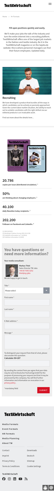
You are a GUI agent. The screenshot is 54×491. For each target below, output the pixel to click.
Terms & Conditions (11, 466)
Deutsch (30, 455)
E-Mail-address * (11, 321)
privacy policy (10, 382)
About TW (7, 443)
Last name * (9, 309)
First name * (9, 297)
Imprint (5, 455)
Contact (5, 450)
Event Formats (10, 429)
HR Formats (8, 433)
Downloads (32, 450)
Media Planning (10, 438)
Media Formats (10, 424)
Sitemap (30, 461)
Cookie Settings (34, 466)
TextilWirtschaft (10, 474)
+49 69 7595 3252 (26, 270)
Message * (8, 333)
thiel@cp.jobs (24, 273)
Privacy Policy (8, 461)
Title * (6, 285)
